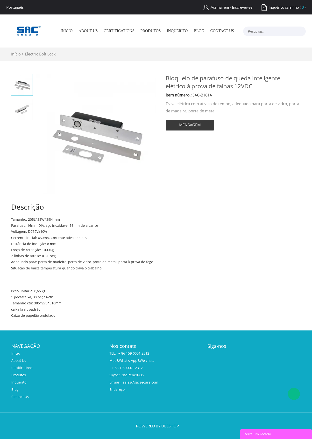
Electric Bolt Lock (40, 54)
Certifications (119, 31)
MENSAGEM (190, 125)
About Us (88, 31)
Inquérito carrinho (284, 7)
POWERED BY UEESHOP (157, 426)
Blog (199, 31)
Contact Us (222, 31)
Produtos (150, 31)
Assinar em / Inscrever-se (231, 7)
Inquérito (177, 31)
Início (67, 31)
